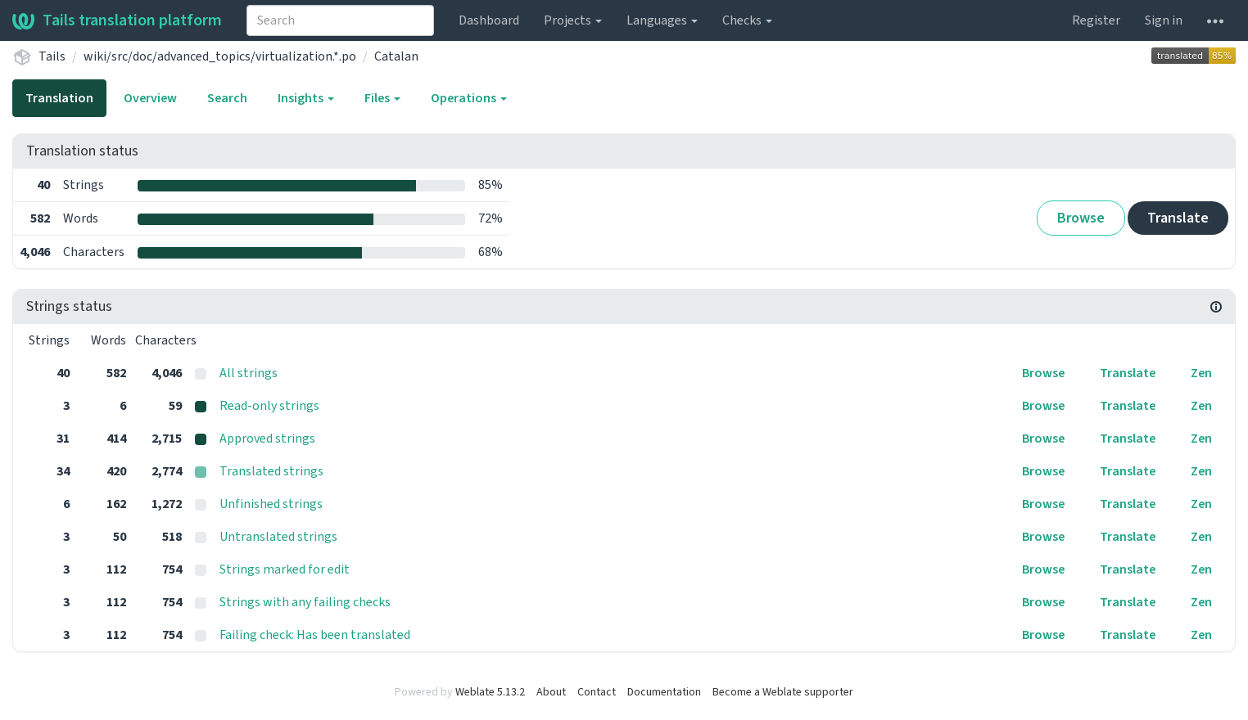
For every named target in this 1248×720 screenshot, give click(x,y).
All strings (248, 373)
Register (1096, 20)
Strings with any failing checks (305, 602)
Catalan (396, 56)
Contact (596, 692)
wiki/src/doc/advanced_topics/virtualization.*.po (220, 56)
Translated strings (271, 471)
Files (382, 98)
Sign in (1163, 20)
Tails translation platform (117, 20)
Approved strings (267, 439)
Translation (59, 98)
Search (227, 98)
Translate (1178, 218)
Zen (1201, 373)
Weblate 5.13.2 (490, 692)
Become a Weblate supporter (782, 692)
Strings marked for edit (284, 569)
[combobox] (340, 20)
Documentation (664, 692)
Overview (150, 98)
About (551, 692)
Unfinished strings (271, 504)
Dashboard (489, 20)
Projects (573, 20)
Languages (662, 20)
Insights (306, 98)
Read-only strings (269, 406)
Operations (469, 98)
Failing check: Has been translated (314, 635)
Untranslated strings (278, 537)
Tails (52, 56)
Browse (1081, 218)
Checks (747, 20)
